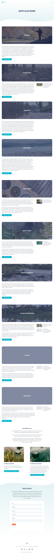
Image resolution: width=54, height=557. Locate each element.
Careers (20, 546)
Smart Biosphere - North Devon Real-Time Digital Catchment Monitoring (47, 325)
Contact (17, 546)
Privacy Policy (24, 546)
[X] (27, 549)
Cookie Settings (35, 546)
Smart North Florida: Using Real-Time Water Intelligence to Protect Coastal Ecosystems (47, 201)
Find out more (7, 59)
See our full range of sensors (37, 474)
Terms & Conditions (30, 546)
